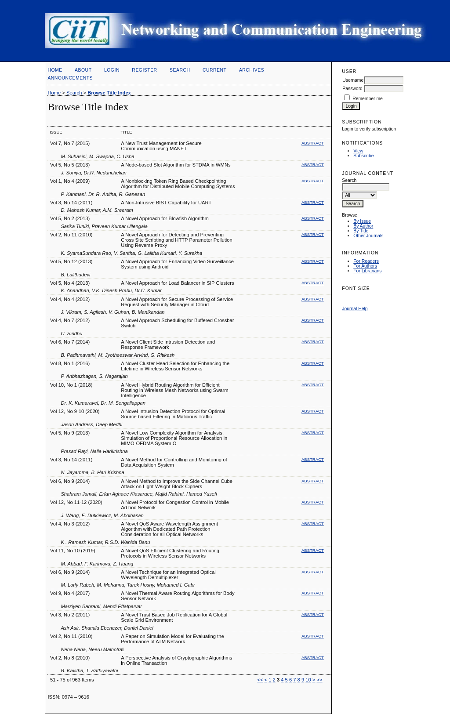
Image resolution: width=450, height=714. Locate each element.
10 (308, 679)
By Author (363, 226)
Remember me (367, 98)
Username (352, 80)
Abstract (312, 143)
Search (180, 70)
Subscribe (363, 155)
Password (352, 88)
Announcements (70, 78)
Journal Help (354, 308)
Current (214, 70)
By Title (360, 230)
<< (260, 679)
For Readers (366, 261)
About (83, 70)
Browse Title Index (109, 92)
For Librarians (367, 270)
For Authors (365, 266)
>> (320, 679)
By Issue (362, 221)
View (358, 151)
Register (144, 70)
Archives (251, 70)
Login (112, 70)
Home (54, 70)
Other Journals (368, 235)
